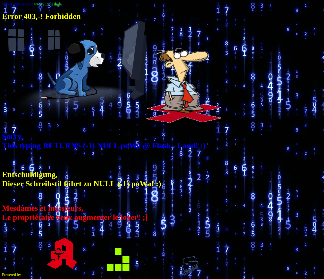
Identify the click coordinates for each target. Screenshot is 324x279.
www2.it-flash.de (48, 4)
